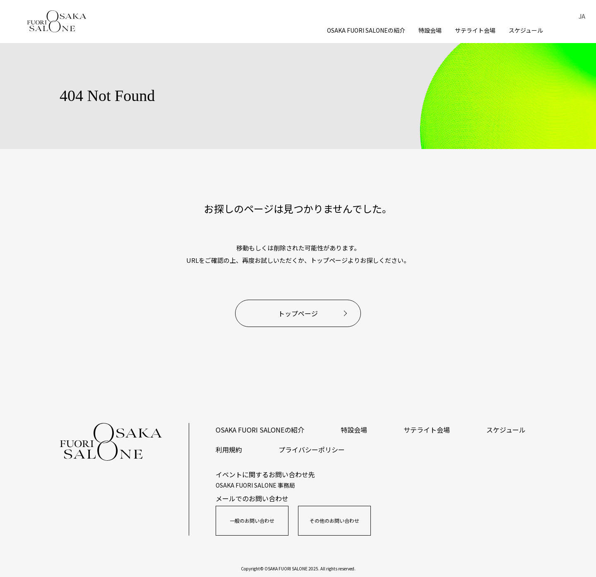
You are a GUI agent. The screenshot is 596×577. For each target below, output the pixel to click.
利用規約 (229, 449)
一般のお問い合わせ (252, 520)
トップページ (298, 313)
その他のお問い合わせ (334, 520)
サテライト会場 (475, 30)
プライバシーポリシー (312, 449)
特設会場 (430, 30)
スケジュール (526, 30)
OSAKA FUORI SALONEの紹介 (366, 30)
